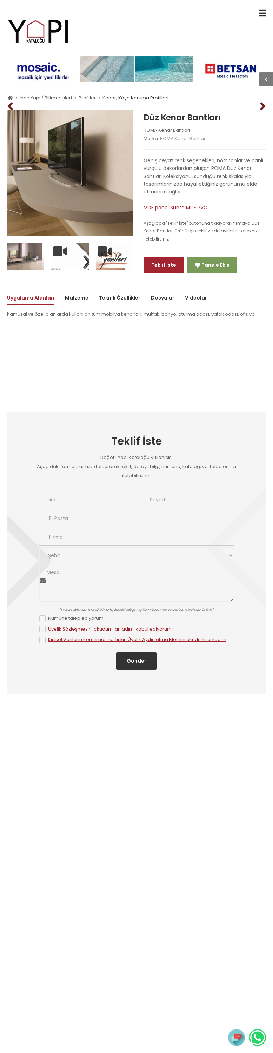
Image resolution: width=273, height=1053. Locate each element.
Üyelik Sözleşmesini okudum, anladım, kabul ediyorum (110, 629)
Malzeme (76, 297)
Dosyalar (162, 297)
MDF (191, 207)
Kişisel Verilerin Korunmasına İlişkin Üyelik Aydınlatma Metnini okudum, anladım (137, 639)
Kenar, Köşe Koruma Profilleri (135, 97)
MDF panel (156, 207)
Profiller (87, 97)
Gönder (136, 660)
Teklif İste (163, 265)
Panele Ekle (215, 265)
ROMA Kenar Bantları (167, 130)
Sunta (177, 207)
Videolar (196, 297)
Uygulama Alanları (30, 297)
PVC (202, 207)
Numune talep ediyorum (76, 618)
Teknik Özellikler (119, 297)
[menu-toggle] (262, 13)
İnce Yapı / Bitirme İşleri (46, 97)
